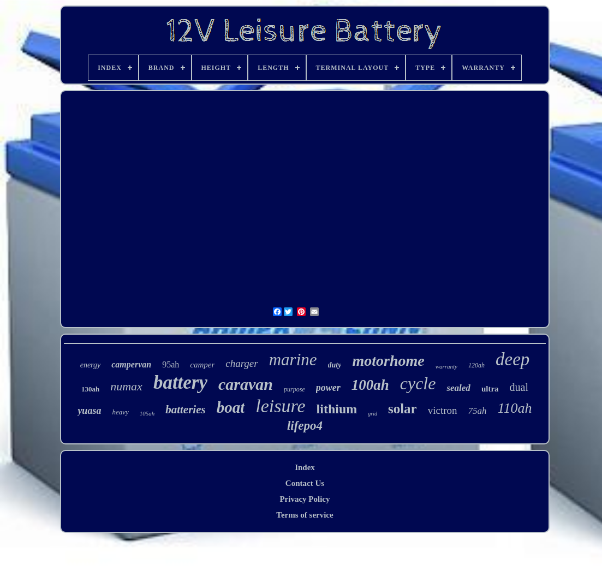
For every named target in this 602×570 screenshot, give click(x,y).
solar (402, 408)
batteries (185, 409)
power (328, 387)
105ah (147, 413)
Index (305, 467)
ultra (490, 388)
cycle (418, 383)
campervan (131, 364)
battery (180, 382)
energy (90, 365)
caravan (245, 384)
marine (293, 359)
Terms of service (304, 514)
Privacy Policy (304, 499)
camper (202, 364)
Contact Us (304, 483)
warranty (446, 366)
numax (126, 386)
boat (231, 407)
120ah (476, 365)
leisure (280, 406)
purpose (294, 389)
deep (512, 359)
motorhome (388, 360)
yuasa (89, 410)
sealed (458, 388)
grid (372, 414)
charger (241, 363)
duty (335, 365)
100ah (370, 385)
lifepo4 (305, 425)
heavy (120, 412)
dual (519, 387)
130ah (90, 389)
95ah (170, 364)
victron (442, 410)
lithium (337, 409)
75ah (477, 411)
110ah (515, 408)
